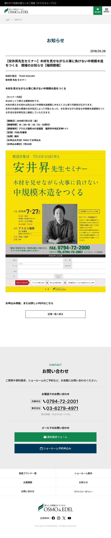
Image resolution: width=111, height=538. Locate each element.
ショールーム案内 (83, 473)
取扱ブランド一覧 (28, 473)
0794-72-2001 (62, 401)
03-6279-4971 (62, 408)
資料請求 (98, 12)
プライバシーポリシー (83, 491)
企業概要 (27, 482)
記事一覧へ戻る (55, 314)
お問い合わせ (27, 491)
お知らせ (83, 482)
